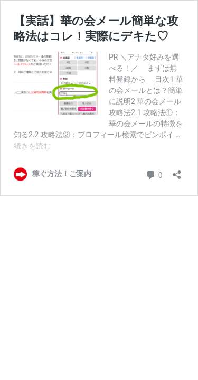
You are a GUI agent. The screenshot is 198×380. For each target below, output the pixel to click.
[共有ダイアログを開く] (176, 171)
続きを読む (32, 145)
